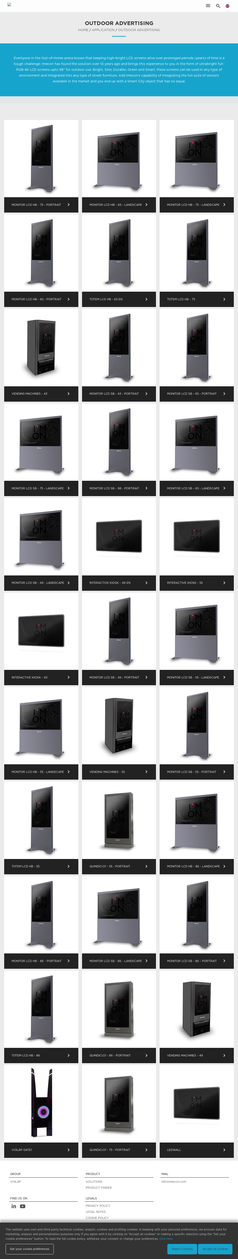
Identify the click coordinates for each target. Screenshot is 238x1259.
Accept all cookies (215, 1249)
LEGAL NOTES (96, 1212)
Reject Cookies (182, 1249)
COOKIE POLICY (97, 1218)
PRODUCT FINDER (99, 1187)
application (103, 30)
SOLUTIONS (94, 1181)
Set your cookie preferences (29, 1249)
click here (166, 1238)
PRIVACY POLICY (98, 1205)
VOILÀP (15, 1181)
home (83, 30)
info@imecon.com (174, 1181)
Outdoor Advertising (139, 30)
